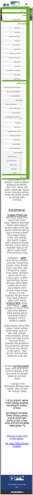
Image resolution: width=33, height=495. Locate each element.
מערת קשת (17, 49)
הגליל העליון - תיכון (12, 160)
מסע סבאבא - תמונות (11, 104)
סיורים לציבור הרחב (15, 108)
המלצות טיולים (21, 24)
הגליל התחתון (13, 165)
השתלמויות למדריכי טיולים (13, 91)
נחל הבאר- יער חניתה (14, 57)
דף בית (23, 11)
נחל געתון (17, 41)
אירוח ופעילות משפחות (14, 131)
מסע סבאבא (19, 100)
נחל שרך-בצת (16, 45)
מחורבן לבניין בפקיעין (14, 36)
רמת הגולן (14, 169)
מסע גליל (17, 123)
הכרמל (15, 173)
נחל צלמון (17, 28)
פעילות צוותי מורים (15, 148)
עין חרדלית (17, 79)
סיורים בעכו (17, 127)
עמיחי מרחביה (16, 19)
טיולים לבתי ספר (18, 152)
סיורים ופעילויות (21, 83)
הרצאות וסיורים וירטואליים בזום (12, 87)
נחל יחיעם (17, 32)
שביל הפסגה (17, 62)
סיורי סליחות (17, 140)
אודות (24, 15)
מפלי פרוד (17, 66)
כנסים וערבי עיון (16, 112)
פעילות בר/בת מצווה (15, 135)
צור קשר (22, 177)
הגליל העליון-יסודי (12, 156)
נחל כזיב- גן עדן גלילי (14, 53)
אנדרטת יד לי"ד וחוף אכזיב (13, 70)
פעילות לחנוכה (16, 144)
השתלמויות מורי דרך (14, 96)
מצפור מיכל (17, 74)
